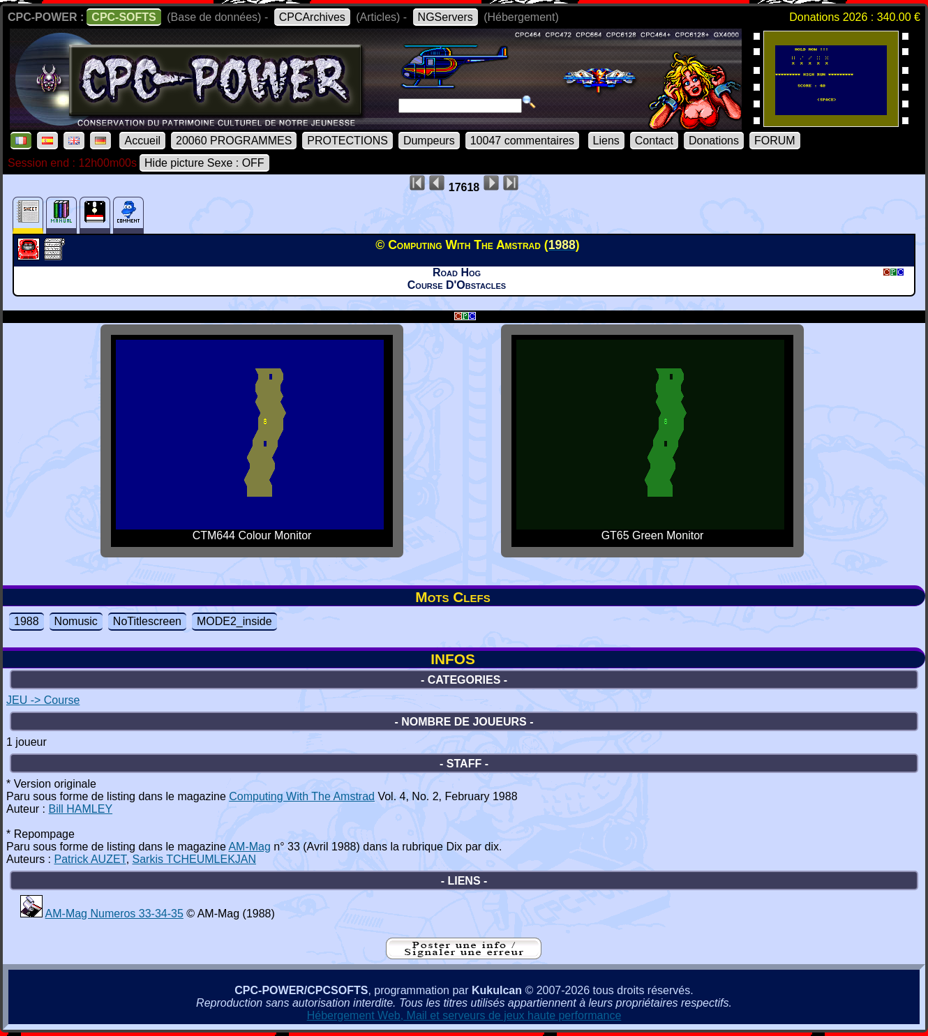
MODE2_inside (234, 621)
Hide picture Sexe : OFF (204, 163)
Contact (654, 141)
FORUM (774, 141)
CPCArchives (312, 17)
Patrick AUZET (90, 859)
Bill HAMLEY (80, 809)
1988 (26, 621)
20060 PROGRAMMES (234, 141)
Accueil (142, 141)
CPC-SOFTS (123, 17)
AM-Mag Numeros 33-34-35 (114, 913)
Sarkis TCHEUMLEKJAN (195, 859)
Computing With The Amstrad (302, 796)
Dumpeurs (429, 141)
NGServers (445, 17)
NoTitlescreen (147, 621)
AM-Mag (249, 847)
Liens (606, 141)
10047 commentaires (522, 141)
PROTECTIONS (347, 141)
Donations (714, 141)
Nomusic (76, 621)
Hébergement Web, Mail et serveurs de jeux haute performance (464, 1015)
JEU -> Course (43, 700)
